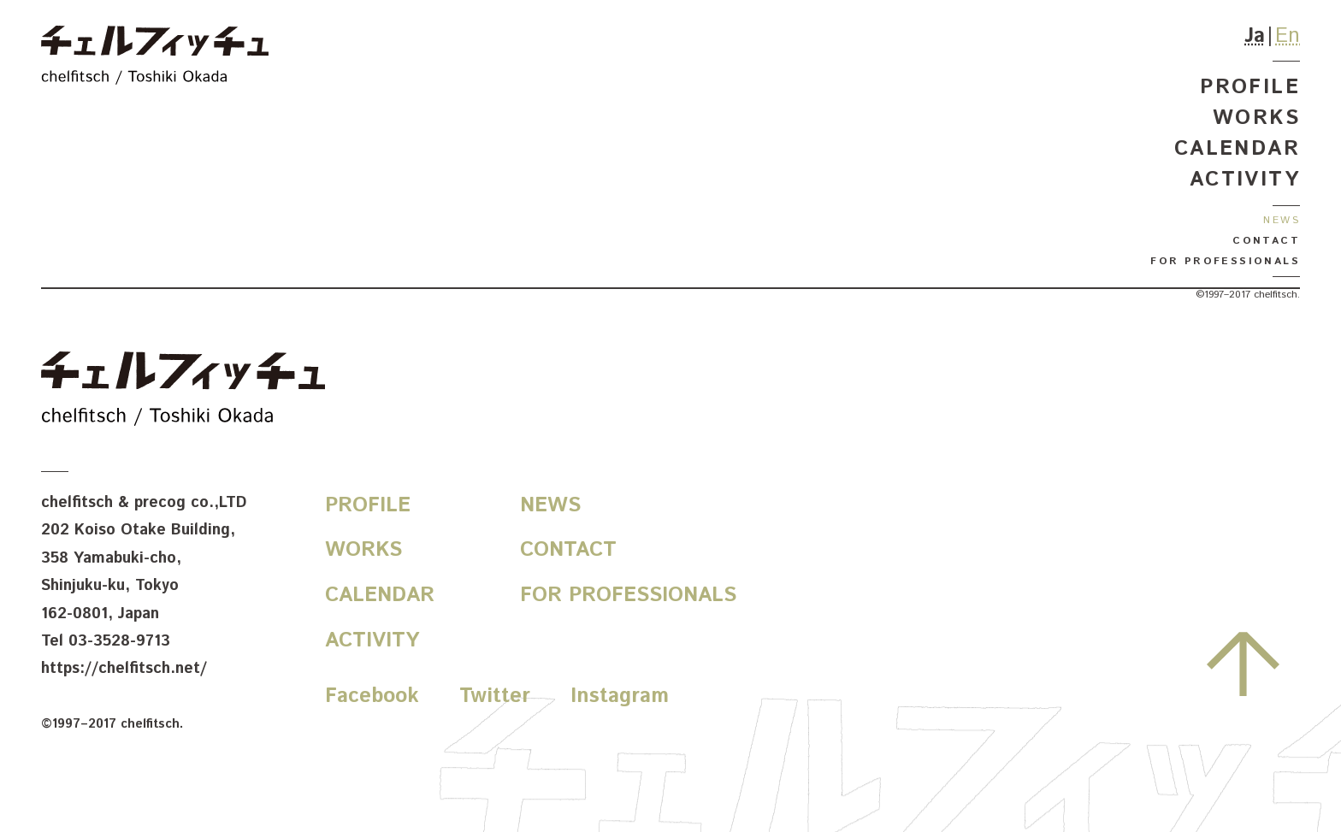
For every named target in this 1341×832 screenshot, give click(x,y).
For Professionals (1225, 261)
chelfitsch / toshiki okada (155, 58)
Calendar (1237, 148)
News (1281, 220)
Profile (1250, 87)
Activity (1245, 179)
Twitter (494, 696)
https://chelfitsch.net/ (124, 669)
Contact (1266, 240)
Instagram (619, 696)
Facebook (372, 696)
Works (1256, 118)
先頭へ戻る (1243, 663)
